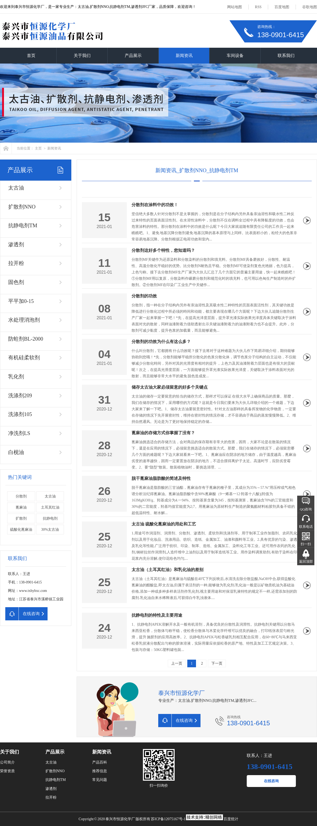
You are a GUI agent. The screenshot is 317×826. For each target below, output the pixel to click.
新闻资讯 (184, 55)
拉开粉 (16, 263)
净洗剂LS (19, 433)
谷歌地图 (309, 7)
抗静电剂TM (22, 225)
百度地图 (281, 7)
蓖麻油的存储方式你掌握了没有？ (163, 433)
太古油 (16, 188)
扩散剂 (21, 518)
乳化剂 (16, 376)
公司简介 (7, 762)
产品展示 (133, 55)
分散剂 (21, 496)
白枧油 (16, 452)
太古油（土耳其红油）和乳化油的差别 (167, 569)
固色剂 (16, 282)
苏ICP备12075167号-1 (168, 819)
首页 (31, 55)
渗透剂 (16, 244)
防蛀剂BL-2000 (25, 339)
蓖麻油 (21, 507)
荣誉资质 (7, 771)
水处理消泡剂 (24, 320)
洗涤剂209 (20, 395)
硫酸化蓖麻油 (21, 530)
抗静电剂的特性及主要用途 (157, 615)
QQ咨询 (306, 509)
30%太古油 (50, 530)
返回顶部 (306, 561)
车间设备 (235, 55)
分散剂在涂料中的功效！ (155, 204)
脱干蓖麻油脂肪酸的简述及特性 (161, 478)
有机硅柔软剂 (24, 357)
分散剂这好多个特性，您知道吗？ (163, 250)
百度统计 (230, 819)
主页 (38, 148)
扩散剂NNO (21, 207)
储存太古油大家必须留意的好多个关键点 (170, 387)
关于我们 (82, 55)
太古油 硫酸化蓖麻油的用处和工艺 (164, 524)
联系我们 (286, 55)
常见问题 (99, 780)
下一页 (216, 663)
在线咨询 (271, 781)
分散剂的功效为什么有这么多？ (161, 341)
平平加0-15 (21, 301)
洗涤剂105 (20, 414)
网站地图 (234, 7)
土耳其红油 (50, 507)
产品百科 (99, 762)
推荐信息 (99, 771)
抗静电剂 (50, 518)
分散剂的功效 (144, 296)
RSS (258, 7)
